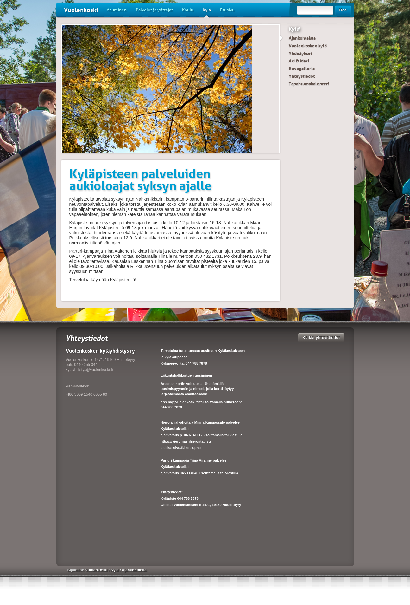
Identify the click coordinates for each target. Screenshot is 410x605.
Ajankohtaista (302, 38)
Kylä (207, 12)
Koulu (187, 10)
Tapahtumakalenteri (309, 84)
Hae (343, 10)
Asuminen (117, 10)
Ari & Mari (299, 61)
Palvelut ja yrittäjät (154, 10)
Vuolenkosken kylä (308, 46)
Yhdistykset (300, 53)
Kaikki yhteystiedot (321, 337)
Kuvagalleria (302, 68)
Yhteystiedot (302, 76)
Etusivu (227, 10)
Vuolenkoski (81, 10)
